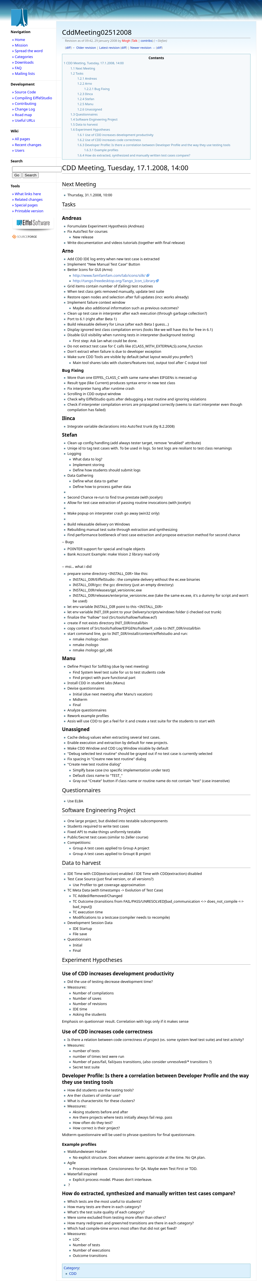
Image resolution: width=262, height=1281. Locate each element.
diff (68, 48)
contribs (146, 41)
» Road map (22, 114)
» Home (18, 39)
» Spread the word (27, 50)
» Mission (20, 45)
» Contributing (24, 103)
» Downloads (23, 62)
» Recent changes (27, 144)
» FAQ (17, 67)
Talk (134, 41)
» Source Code (24, 92)
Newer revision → (142, 48)
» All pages (21, 138)
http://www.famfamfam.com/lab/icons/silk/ (109, 275)
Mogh (126, 41)
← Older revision (84, 48)
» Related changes (27, 199)
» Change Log (23, 109)
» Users (18, 150)
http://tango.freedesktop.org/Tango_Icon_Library (114, 280)
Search (17, 160)
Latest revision (109, 48)
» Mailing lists (23, 73)
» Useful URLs (23, 120)
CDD (73, 1273)
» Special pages (25, 205)
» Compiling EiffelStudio (32, 97)
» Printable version (27, 210)
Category (71, 1267)
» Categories (22, 56)
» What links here (26, 193)
